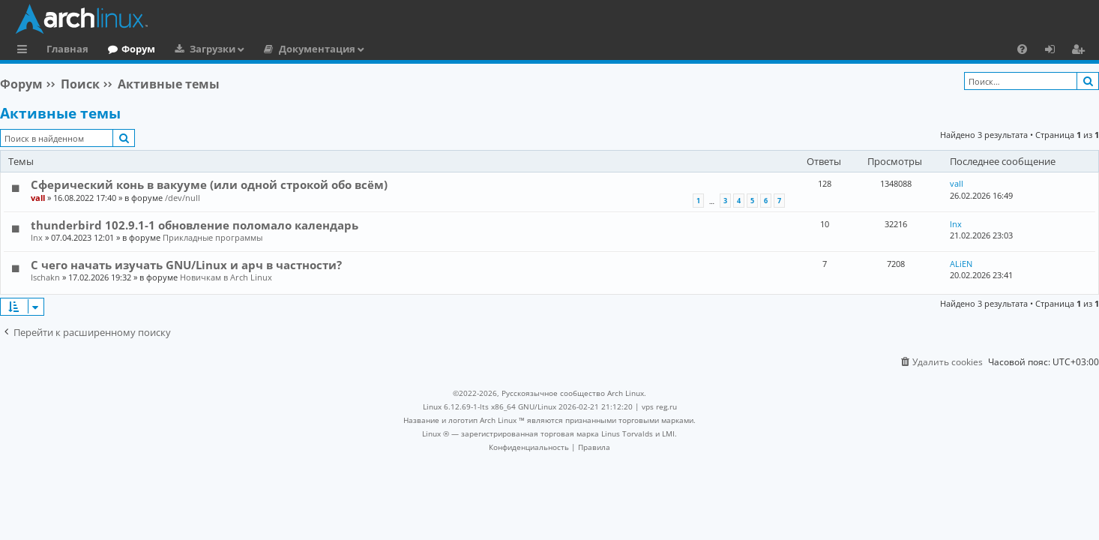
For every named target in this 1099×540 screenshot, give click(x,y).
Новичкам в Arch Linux (226, 277)
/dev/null (182, 197)
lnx (37, 237)
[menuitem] (1022, 49)
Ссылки (25, 51)
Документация (317, 49)
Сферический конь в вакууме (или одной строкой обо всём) (209, 184)
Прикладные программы (212, 237)
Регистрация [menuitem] (1081, 51)
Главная (67, 49)
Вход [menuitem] (1055, 51)
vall (38, 197)
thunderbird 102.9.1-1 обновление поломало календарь (194, 225)
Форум (138, 49)
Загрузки (212, 49)
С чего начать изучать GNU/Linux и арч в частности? (186, 264)
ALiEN (961, 263)
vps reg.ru (659, 406)
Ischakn (45, 277)
